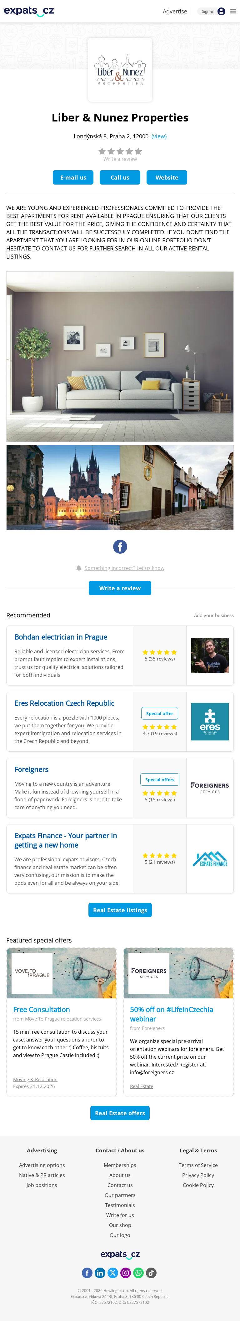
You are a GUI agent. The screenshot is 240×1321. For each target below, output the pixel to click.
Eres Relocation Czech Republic (64, 703)
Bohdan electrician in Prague (60, 636)
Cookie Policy (198, 1185)
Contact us (120, 1185)
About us (120, 1175)
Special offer (159, 713)
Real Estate (141, 1086)
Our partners (120, 1195)
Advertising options (42, 1165)
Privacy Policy (198, 1175)
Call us (120, 177)
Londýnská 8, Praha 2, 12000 (120, 136)
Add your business (214, 615)
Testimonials (120, 1205)
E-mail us (73, 177)
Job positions (42, 1185)
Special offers (159, 780)
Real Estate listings (120, 910)
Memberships (120, 1165)
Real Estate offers (120, 1113)
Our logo (120, 1235)
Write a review (120, 588)
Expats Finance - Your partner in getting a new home (65, 840)
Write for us (120, 1215)
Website (167, 177)
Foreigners (31, 769)
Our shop (120, 1225)
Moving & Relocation (35, 1079)
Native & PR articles (42, 1175)
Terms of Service (198, 1165)
